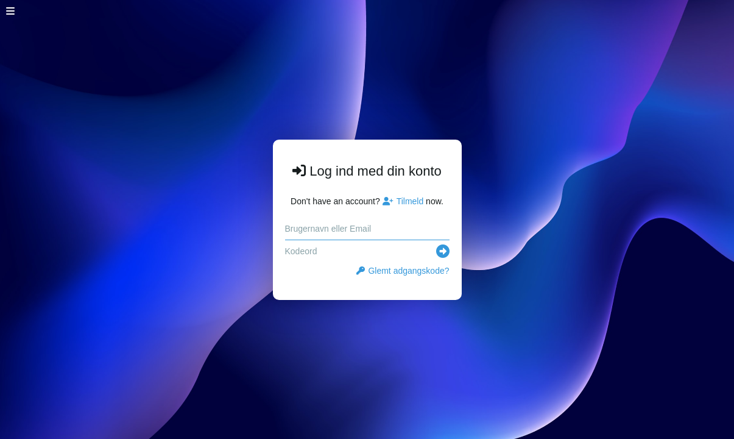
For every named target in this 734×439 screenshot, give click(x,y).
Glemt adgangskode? (402, 271)
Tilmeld (403, 201)
